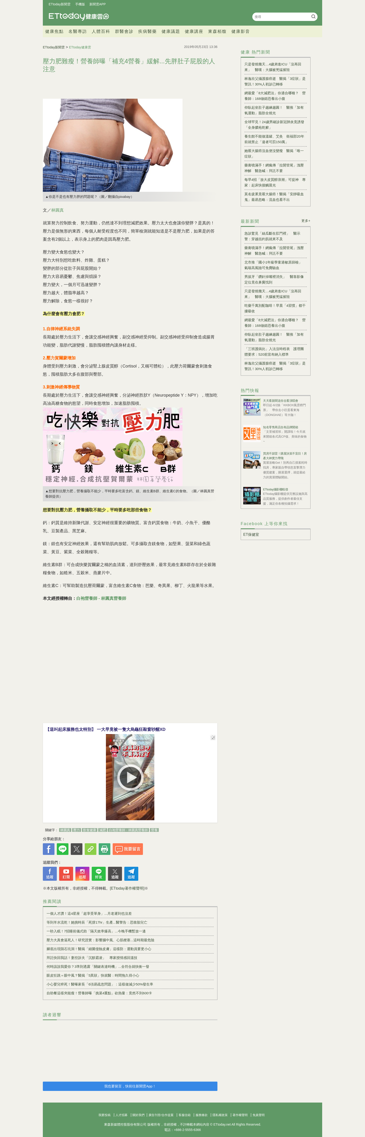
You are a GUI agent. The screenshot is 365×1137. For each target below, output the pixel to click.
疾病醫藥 (147, 31)
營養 (154, 830)
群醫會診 (124, 31)
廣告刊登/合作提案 (161, 1115)
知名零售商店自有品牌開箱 (280, 427)
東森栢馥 (217, 31)
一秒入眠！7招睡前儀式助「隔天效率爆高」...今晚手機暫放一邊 (96, 931)
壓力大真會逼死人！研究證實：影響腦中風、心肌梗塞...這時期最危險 (100, 940)
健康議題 (171, 31)
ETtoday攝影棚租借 (275, 489)
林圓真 (57, 210)
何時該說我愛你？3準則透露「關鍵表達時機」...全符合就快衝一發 (98, 966)
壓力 (76, 830)
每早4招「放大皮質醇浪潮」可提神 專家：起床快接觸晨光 (275, 182)
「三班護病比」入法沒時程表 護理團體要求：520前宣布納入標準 (274, 351)
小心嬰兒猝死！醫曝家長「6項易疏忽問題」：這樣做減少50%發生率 (100, 984)
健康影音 (240, 31)
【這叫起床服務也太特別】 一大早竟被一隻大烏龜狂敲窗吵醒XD (105, 729)
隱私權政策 (220, 1115)
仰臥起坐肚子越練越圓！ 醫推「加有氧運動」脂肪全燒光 (274, 110)
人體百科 (101, 31)
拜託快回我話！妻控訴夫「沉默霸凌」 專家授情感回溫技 (92, 958)
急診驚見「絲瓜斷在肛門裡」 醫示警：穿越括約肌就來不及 (272, 236)
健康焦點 (54, 31)
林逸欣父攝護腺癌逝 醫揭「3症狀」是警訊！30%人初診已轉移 (275, 81)
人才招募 (121, 1115)
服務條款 (202, 1115)
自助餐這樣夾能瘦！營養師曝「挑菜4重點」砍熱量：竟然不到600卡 (99, 993)
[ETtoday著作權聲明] (127, 888)
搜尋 (313, 16)
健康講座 (194, 31)
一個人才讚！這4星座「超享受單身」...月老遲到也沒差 (89, 913)
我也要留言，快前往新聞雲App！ (130, 1086)
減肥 (102, 830)
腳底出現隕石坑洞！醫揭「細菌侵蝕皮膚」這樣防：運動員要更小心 (99, 949)
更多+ (306, 221)
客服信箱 (185, 1115)
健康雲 (79, 17)
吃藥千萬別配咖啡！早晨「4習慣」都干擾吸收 (275, 308)
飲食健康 (89, 830)
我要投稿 (104, 1115)
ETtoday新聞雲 (60, 4)
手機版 (80, 4)
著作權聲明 (240, 1115)
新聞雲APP (97, 4)
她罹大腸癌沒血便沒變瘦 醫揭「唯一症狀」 (274, 153)
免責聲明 (259, 1115)
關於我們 (138, 1115)
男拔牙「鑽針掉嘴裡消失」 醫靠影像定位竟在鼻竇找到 (274, 279)
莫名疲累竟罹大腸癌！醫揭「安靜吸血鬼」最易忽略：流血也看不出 (274, 197)
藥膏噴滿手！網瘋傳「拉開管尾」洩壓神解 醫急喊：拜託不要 (274, 168)
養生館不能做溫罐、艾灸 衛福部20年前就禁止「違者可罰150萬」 (274, 139)
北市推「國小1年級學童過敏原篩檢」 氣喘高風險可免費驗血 (275, 265)
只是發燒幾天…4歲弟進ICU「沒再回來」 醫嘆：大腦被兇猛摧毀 (272, 67)
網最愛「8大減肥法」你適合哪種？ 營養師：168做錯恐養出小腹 (275, 96)
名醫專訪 (77, 31)
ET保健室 (251, 534)
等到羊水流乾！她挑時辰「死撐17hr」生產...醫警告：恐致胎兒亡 (97, 922)
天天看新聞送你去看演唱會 (280, 400)
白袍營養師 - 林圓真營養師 (101, 598)
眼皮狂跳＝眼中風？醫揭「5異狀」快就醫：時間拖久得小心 (93, 975)
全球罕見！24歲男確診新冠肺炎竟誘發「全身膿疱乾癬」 (274, 124)
